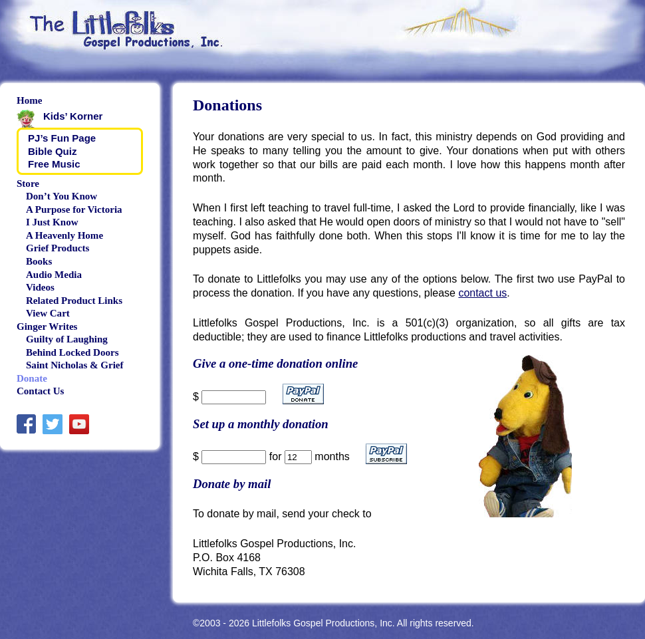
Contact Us (40, 391)
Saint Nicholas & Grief (75, 365)
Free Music (54, 164)
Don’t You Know (61, 196)
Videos (40, 287)
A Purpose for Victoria (74, 209)
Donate (32, 378)
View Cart (48, 313)
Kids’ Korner (72, 116)
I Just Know (52, 222)
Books (39, 261)
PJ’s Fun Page (62, 138)
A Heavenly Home (64, 235)
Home (29, 100)
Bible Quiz (52, 151)
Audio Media (54, 274)
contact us (482, 293)
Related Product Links (74, 300)
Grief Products (57, 248)
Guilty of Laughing (67, 339)
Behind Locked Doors (72, 352)
